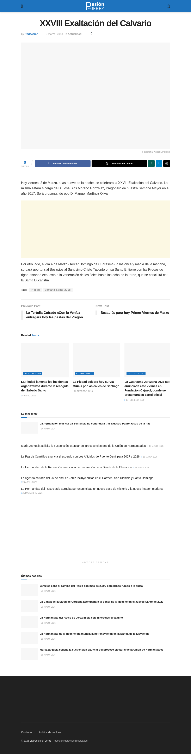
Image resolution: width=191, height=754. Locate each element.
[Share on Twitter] (119, 163)
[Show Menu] (22, 6)
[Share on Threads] (166, 163)
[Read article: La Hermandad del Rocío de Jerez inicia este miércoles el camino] (29, 622)
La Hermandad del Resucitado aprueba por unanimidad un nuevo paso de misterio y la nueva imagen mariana (92, 488)
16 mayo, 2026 (150, 457)
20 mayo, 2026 (48, 607)
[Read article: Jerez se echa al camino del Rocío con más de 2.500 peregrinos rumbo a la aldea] (29, 590)
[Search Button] (168, 6)
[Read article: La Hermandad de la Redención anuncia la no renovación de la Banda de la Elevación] (29, 638)
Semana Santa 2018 (58, 289)
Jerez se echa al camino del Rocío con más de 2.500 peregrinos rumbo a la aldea (91, 585)
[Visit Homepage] (95, 6)
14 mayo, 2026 (48, 429)
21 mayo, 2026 (48, 591)
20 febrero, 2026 (83, 391)
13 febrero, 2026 (134, 400)
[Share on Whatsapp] (151, 163)
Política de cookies (50, 732)
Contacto (26, 732)
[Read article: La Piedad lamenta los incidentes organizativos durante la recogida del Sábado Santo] (45, 360)
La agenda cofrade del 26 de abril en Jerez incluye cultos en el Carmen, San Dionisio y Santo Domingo (87, 478)
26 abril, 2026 (29, 482)
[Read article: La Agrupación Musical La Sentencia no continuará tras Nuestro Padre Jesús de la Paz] (29, 428)
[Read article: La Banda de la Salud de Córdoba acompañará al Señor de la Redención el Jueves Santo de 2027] (29, 606)
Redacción (31, 34)
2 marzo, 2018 (54, 34)
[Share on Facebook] (63, 163)
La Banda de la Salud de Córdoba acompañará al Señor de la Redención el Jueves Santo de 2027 (101, 601)
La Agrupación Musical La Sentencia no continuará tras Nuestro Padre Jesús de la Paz (95, 423)
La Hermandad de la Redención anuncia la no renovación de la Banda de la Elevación (76, 467)
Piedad (35, 289)
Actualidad (74, 34)
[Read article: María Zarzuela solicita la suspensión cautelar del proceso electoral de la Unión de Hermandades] (29, 654)
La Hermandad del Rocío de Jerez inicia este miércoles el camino (81, 617)
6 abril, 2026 (28, 396)
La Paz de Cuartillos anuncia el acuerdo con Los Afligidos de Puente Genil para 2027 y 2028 (80, 456)
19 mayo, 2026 (156, 446)
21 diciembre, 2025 (32, 493)
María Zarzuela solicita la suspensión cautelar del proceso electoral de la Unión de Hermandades (83, 445)
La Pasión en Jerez (40, 741)
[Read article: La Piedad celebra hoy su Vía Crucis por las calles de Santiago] (96, 360)
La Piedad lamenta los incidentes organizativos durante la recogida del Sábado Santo (44, 386)
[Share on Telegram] (159, 163)
